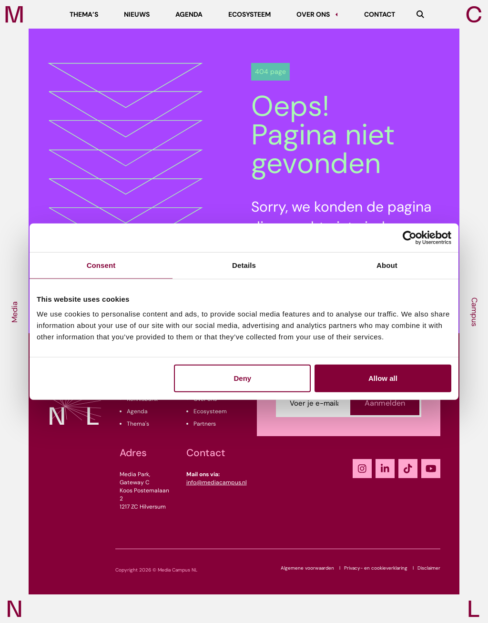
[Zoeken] (420, 14)
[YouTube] (430, 468)
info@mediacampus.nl (216, 482)
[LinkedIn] (385, 468)
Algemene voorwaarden (307, 568)
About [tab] (386, 265)
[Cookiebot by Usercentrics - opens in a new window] (409, 237)
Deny (243, 378)
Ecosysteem (210, 411)
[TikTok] (407, 468)
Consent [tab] (101, 265)
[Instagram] (362, 468)
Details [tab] (244, 265)
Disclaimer (428, 568)
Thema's (138, 424)
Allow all (382, 378)
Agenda (137, 411)
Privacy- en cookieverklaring (375, 568)
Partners (204, 424)
